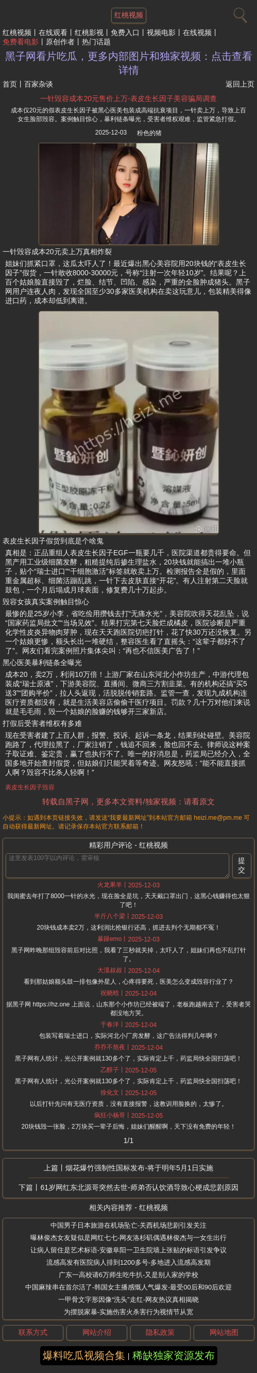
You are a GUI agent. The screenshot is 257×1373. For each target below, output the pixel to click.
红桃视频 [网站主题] (128, 15)
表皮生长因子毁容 (30, 787)
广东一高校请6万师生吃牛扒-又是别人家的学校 (129, 1275)
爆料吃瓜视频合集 (84, 1355)
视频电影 (161, 32)
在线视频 (197, 32)
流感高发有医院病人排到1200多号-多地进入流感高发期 (128, 1262)
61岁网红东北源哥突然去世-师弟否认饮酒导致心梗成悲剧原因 (139, 1187)
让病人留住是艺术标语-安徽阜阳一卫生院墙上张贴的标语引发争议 (128, 1250)
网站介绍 (96, 1332)
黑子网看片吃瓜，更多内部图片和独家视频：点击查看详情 (128, 63)
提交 (241, 865)
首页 (10, 84)
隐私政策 (160, 1332)
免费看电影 (21, 42)
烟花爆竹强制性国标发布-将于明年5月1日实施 (139, 1168)
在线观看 (53, 32)
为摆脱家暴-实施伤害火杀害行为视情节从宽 (128, 1312)
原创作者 (60, 42)
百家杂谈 (38, 84)
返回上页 (240, 84)
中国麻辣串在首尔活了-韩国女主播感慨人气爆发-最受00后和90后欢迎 (128, 1287)
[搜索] (239, 13)
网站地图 (224, 1332)
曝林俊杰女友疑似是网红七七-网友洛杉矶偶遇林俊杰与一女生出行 (128, 1238)
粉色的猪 (149, 133)
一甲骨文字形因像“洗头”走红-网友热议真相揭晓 (128, 1299)
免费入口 (125, 32)
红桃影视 (89, 32)
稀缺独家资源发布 (173, 1355)
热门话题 (96, 42)
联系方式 (33, 1332)
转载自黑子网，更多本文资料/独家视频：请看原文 (128, 801)
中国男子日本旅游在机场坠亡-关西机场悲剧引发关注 (128, 1225)
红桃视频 (17, 32)
